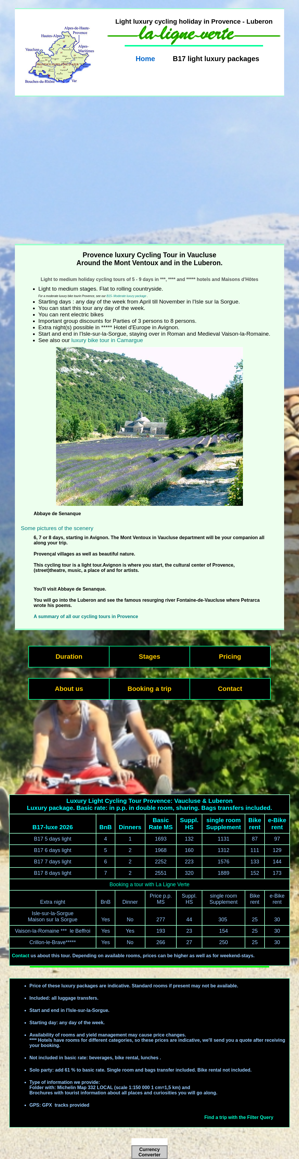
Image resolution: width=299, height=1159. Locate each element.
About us (69, 688)
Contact (230, 688)
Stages (149, 656)
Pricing (230, 656)
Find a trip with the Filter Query (238, 1117)
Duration (68, 656)
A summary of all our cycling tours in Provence (86, 616)
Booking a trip (150, 688)
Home (145, 59)
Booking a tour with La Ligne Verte (149, 884)
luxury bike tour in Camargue (107, 340)
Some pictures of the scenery (57, 528)
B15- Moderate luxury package (126, 296)
